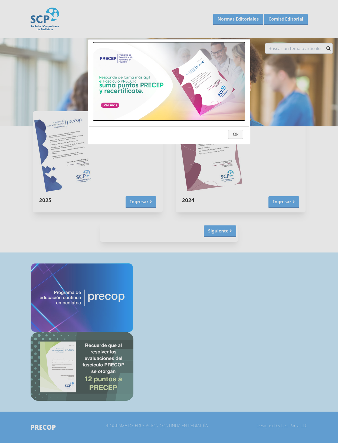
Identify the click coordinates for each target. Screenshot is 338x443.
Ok (235, 134)
